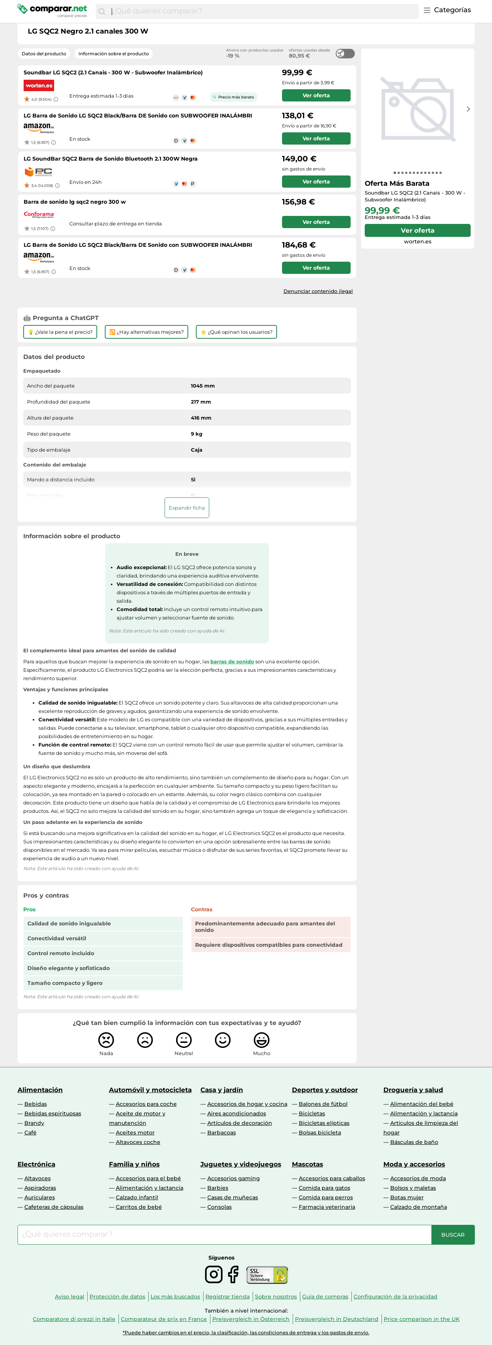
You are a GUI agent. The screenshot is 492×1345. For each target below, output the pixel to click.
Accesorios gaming (233, 1178)
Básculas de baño (414, 1142)
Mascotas (307, 1164)
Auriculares (39, 1197)
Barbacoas (221, 1132)
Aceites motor (135, 1132)
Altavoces (37, 1178)
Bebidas (35, 1103)
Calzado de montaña (418, 1206)
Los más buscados (175, 1296)
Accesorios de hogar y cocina (247, 1103)
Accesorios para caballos (332, 1178)
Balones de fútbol (323, 1103)
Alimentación (40, 1090)
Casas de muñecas (232, 1197)
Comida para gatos (324, 1187)
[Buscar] (102, 11)
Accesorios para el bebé (148, 1178)
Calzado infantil (137, 1197)
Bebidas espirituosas (52, 1113)
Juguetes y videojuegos (240, 1164)
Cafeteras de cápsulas (53, 1206)
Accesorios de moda (418, 1178)
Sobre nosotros (276, 1296)
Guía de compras (325, 1296)
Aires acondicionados (236, 1113)
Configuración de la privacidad (396, 1296)
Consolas (219, 1206)
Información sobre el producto (114, 53)
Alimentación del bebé (422, 1103)
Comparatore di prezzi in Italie (74, 1319)
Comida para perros (326, 1197)
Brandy (34, 1123)
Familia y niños (134, 1164)
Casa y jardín (221, 1090)
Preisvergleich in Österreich (251, 1319)
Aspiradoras (40, 1187)
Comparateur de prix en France (164, 1319)
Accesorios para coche (146, 1103)
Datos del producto (44, 53)
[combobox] (263, 11)
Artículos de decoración (239, 1123)
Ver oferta (417, 230)
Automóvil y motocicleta (150, 1090)
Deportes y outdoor (325, 1090)
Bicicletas (312, 1113)
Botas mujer (407, 1197)
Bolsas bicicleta (320, 1132)
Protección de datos (117, 1296)
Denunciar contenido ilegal (318, 291)
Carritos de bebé (139, 1206)
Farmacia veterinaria (327, 1206)
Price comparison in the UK (422, 1319)
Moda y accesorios (414, 1164)
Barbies (217, 1187)
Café (30, 1132)
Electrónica (36, 1164)
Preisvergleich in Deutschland (336, 1319)
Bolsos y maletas (413, 1187)
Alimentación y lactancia (424, 1113)
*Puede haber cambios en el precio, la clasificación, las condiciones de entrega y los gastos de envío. (246, 1332)
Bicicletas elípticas (324, 1123)
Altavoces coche (138, 1142)
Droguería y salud (413, 1090)
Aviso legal (69, 1296)
